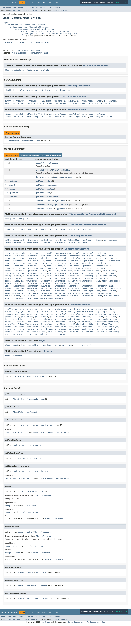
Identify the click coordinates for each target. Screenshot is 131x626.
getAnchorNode (28, 312)
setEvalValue (11, 329)
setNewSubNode (80, 329)
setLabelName (75, 291)
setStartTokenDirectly (108, 332)
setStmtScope (104, 293)
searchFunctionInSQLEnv (61, 288)
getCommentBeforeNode (85, 312)
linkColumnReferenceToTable (86, 281)
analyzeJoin (81, 253)
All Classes (55, 7)
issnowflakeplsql (29, 281)
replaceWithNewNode (42, 324)
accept (39, 163)
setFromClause (59, 291)
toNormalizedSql (112, 296)
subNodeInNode (37, 334)
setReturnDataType (45, 209)
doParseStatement (44, 177)
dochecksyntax (29, 258)
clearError (107, 256)
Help (57, 3)
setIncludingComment (46, 329)
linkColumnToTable (111, 281)
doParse (113, 309)
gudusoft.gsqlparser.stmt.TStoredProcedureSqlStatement (43, 31)
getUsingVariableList (34, 276)
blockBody (10, 90)
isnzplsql (77, 278)
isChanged (87, 319)
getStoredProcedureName (47, 197)
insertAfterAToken (46, 319)
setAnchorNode (78, 324)
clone (7, 345)
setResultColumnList (51, 293)
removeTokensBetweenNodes (105, 322)
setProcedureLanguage (46, 205)
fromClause (21, 101)
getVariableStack (55, 276)
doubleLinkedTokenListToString (31, 114)
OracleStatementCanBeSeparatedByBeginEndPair (28, 286)
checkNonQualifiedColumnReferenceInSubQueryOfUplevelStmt (70, 256)
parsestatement (88, 286)
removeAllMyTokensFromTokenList (59, 322)
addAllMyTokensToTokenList (18, 309)
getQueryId (67, 268)
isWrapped (10, 218)
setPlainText (23, 332)
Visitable (19, 42)
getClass (36, 345)
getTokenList (93, 273)
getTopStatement (13, 276)
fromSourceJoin (36, 101)
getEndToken (25, 314)
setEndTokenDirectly (85, 327)
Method (34, 10)
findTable (43, 258)
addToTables (11, 253)
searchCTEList (12, 288)
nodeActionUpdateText (56, 117)
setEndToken (11, 327)
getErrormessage (13, 263)
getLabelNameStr (13, 242)
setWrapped (22, 218)
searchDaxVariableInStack (34, 288)
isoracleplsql (91, 278)
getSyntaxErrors (30, 273)
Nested (12, 10)
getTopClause (108, 273)
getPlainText (41, 317)
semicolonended (44, 103)
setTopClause (28, 296)
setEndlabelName (26, 291)
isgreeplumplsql (61, 278)
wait (76, 345)
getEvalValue (62, 314)
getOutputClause (13, 268)
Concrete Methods (51, 155)
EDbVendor (35, 141)
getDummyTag (11, 314)
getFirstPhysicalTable (62, 263)
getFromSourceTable (35, 266)
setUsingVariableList (48, 296)
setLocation (65, 329)
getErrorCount (113, 261)
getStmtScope (109, 271)
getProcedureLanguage (46, 185)
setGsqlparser (27, 329)
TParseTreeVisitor (52, 163)
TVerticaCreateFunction (28, 50)
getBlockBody (11, 240)
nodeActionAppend (58, 114)
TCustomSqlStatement (96, 65)
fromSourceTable (54, 101)
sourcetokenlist (63, 103)
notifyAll (67, 345)
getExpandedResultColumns (36, 263)
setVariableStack (69, 296)
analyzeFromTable (44, 253)
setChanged (92, 324)
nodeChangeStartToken (101, 117)
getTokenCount (73, 317)
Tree (33, 3)
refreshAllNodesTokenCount (18, 322)
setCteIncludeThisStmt (111, 288)
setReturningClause (73, 293)
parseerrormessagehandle (65, 286)
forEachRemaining (13, 356)
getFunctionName (44, 181)
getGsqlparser (78, 314)
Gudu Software (45, 622)
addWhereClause (26, 253)
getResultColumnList (15, 271)
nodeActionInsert (77, 114)
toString (50, 334)
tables (107, 103)
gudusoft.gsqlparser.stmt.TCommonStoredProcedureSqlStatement (51, 34)
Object (5, 23)
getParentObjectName (33, 268)
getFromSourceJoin (14, 266)
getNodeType (27, 317)
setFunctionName (44, 201)
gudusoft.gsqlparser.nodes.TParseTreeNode (25, 25)
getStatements (94, 271)
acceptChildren (43, 170)
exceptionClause (63, 90)
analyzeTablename (97, 253)
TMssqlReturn (11, 193)
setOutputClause (92, 291)
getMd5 (116, 314)
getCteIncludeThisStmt (57, 261)
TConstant (10, 185)
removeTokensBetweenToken (18, 324)
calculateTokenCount (79, 309)
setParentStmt (109, 291)
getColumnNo (43, 312)
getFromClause (99, 263)
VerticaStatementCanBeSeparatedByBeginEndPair (39, 298)
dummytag (9, 101)
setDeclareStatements (54, 242)
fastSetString (12, 312)
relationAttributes (14, 103)
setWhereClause (88, 296)
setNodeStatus (96, 329)
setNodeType (111, 329)
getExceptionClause (92, 240)
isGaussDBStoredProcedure (38, 278)
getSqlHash (66, 271)
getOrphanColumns (102, 266)
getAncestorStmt (92, 258)
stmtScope (97, 103)
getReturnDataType (45, 189)
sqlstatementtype (81, 103)
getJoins (87, 266)
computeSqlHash (12, 258)
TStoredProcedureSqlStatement (87, 225)
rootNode (31, 103)
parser (99, 101)
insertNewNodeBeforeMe (69, 319)
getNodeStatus (12, 317)
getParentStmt (53, 268)
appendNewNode (59, 309)
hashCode (47, 345)
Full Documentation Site (96, 622)
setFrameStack (43, 291)
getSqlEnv (54, 271)
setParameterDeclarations (62, 229)
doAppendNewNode (99, 309)
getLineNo (92, 314)
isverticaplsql (62, 281)
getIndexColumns (72, 266)
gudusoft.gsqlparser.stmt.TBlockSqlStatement (34, 29)
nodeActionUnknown (14, 117)
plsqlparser (110, 101)
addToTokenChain (42, 309)
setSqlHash (90, 293)
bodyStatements (24, 90)
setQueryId (33, 293)
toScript (9, 298)
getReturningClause (37, 271)
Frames (31, 7)
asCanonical (33, 256)
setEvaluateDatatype (108, 327)
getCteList (76, 261)
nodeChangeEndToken (78, 117)
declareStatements (43, 90)
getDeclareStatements (51, 240)
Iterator (30, 42)
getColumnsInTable (14, 261)
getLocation (105, 314)
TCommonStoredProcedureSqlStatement (29, 53)
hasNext (86, 317)
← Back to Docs (121, 2)
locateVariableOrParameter (37, 283)
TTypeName (10, 189)
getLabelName (110, 240)
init (94, 317)
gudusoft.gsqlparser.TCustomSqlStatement (29, 27)
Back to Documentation (76, 622)
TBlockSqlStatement (78, 85)
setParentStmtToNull (15, 293)
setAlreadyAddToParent (86, 288)
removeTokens (83, 322)
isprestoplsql (12, 281)
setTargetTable (12, 296)
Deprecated (42, 3)
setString (10, 334)
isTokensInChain (103, 319)
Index (51, 3)
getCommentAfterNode (61, 312)
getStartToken (57, 317)
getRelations (99, 268)
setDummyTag (106, 324)
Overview (5, 3)
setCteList (10, 291)
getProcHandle (40, 229)
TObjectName (11, 181)
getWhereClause (73, 276)
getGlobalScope (54, 266)
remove (37, 322)
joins (90, 101)
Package (14, 3)
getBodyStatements (29, 240)
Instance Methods (30, 155)
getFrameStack (83, 263)
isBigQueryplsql (108, 276)
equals (16, 345)
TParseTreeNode (77, 109)
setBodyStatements (32, 242)
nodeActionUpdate (34, 117)
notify (56, 345)
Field (19, 10)
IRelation (7, 42)
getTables (63, 273)
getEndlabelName (72, 240)
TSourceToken (42, 42)
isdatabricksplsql (14, 278)
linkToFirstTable (13, 283)
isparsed (81, 101)
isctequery (69, 101)
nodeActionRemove (96, 114)
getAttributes (109, 258)
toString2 (62, 334)
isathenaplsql (91, 276)
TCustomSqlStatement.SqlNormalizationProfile (28, 70)
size (100, 296)
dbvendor (9, 114)
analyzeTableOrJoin (14, 256)
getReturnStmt (43, 193)
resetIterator (62, 324)
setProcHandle (84, 229)
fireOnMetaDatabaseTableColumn (65, 258)
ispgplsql (105, 278)
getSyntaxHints (48, 273)
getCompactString (106, 312)
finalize (25, 345)
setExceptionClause (77, 242)
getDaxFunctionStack (94, 261)
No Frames (40, 7)
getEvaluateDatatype (43, 314)
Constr (26, 10)
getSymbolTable (12, 273)
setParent (10, 332)
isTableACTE (46, 281)
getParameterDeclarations (18, 229)
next (115, 319)
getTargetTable (77, 273)
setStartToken (39, 332)
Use (28, 3)
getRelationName (83, 268)
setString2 (22, 334)
